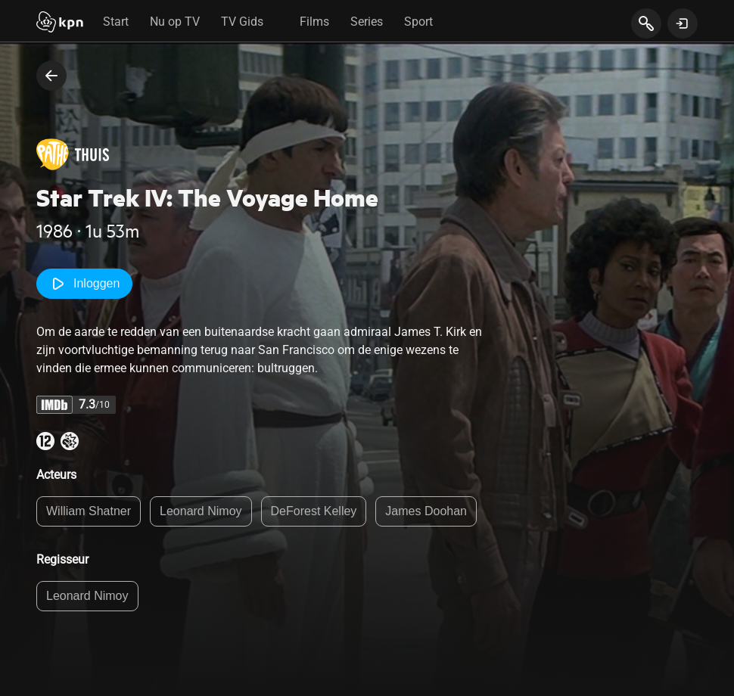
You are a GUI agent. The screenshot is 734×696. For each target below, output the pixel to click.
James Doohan (426, 511)
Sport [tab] (418, 21)
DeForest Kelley (314, 511)
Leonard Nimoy (201, 511)
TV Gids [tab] (242, 21)
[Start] (59, 23)
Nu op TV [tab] (175, 21)
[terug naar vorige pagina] (51, 76)
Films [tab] (314, 21)
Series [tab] (366, 21)
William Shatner (88, 511)
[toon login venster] (682, 23)
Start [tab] (116, 21)
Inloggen (84, 284)
